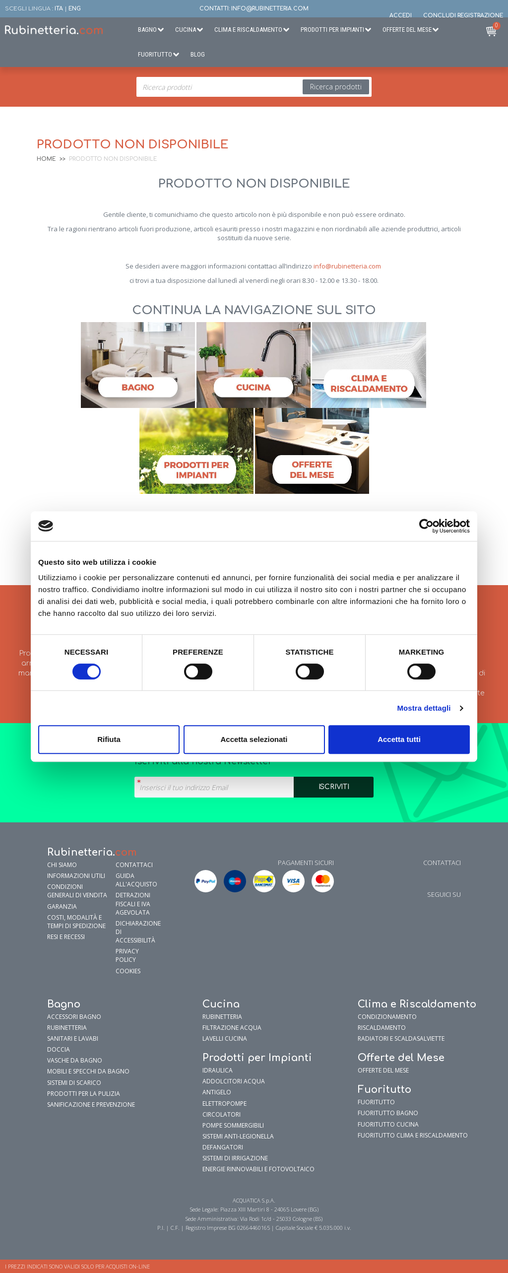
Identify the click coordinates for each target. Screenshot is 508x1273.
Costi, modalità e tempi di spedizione (76, 921)
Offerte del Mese (407, 29)
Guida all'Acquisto (136, 879)
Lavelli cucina (224, 1038)
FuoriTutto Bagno (388, 1113)
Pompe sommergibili (233, 1125)
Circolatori (221, 1114)
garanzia (62, 906)
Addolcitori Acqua (233, 1081)
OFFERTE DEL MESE (383, 1070)
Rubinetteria (67, 1027)
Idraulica (217, 1070)
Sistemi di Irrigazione (235, 1158)
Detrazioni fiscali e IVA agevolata (133, 903)
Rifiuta (109, 739)
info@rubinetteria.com (347, 266)
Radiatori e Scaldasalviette (401, 1038)
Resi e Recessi (66, 937)
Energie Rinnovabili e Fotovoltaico (258, 1169)
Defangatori (222, 1147)
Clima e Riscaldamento (248, 29)
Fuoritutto (155, 54)
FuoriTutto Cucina (388, 1124)
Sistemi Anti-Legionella (238, 1136)
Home (46, 159)
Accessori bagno (74, 1016)
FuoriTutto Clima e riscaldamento (413, 1135)
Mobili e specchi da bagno (88, 1071)
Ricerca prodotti (336, 86)
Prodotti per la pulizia (83, 1093)
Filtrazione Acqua (231, 1027)
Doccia (58, 1049)
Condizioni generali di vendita (77, 890)
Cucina (185, 29)
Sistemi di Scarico (74, 1082)
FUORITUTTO (376, 1102)
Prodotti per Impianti (332, 29)
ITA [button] (59, 8)
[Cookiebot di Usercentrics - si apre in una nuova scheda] (426, 526)
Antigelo (216, 1092)
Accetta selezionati (253, 739)
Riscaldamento (382, 1027)
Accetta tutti (399, 739)
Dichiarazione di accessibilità (137, 931)
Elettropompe (224, 1103)
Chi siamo (62, 865)
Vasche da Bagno (74, 1060)
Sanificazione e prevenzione (91, 1104)
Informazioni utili (76, 875)
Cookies (128, 971)
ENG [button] (74, 8)
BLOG (197, 54)
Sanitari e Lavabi (72, 1038)
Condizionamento (387, 1016)
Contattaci (134, 865)
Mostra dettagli (423, 708)
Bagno (147, 29)
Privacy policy (127, 955)
